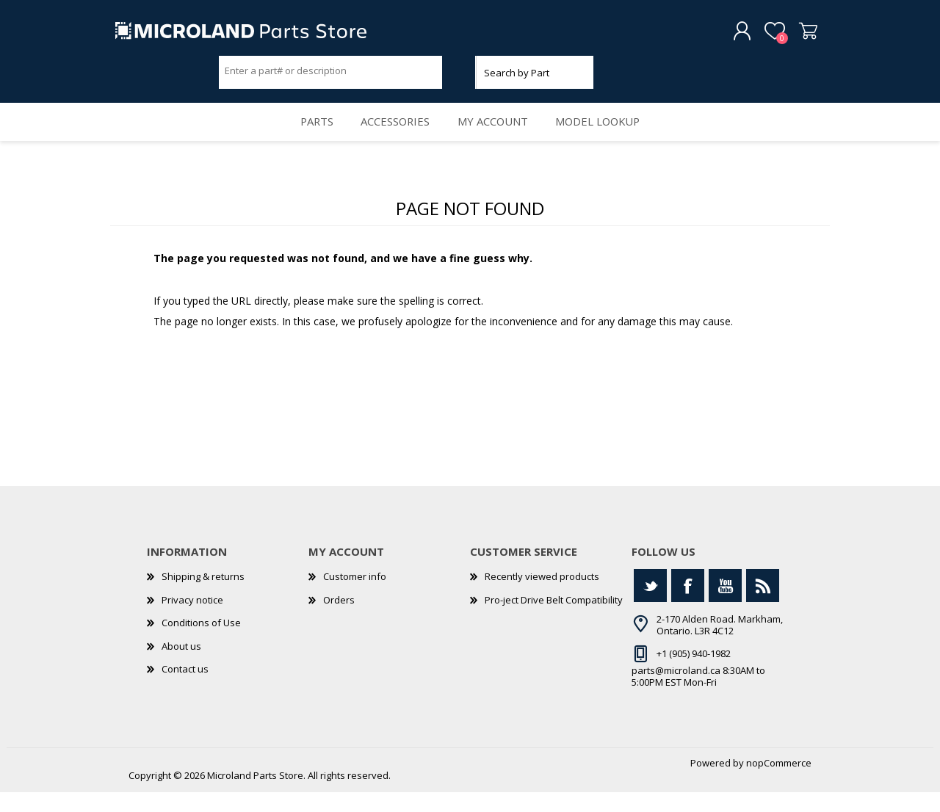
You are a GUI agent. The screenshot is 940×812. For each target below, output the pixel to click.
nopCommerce (778, 782)
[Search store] (330, 75)
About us (181, 666)
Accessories (392, 136)
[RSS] (762, 605)
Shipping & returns (203, 596)
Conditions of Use (201, 643)
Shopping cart (794, 36)
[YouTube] (725, 605)
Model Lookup (609, 136)
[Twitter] (650, 605)
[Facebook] (687, 605)
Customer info (354, 596)
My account (497, 136)
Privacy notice (192, 619)
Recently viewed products (542, 596)
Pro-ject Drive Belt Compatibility (554, 619)
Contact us (185, 689)
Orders (339, 619)
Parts (306, 136)
